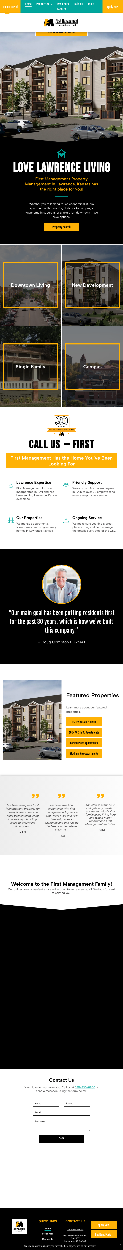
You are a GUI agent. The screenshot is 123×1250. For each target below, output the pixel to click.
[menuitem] (28, 4)
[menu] (7, 13)
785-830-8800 (85, 1087)
